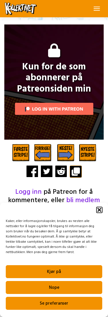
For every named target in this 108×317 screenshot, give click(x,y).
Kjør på (54, 271)
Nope (54, 287)
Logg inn (28, 192)
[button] (99, 210)
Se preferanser (54, 303)
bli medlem (83, 200)
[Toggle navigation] (96, 8)
